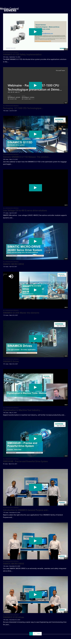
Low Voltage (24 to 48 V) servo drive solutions (25, 210)
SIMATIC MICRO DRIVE (13, 264)
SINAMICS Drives (11, 361)
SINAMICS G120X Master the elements (21, 313)
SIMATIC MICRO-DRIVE (13, 563)
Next (38, 633)
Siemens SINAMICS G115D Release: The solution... (26, 157)
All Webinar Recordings (11, 52)
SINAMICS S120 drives (13, 617)
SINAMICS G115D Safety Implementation (22, 54)
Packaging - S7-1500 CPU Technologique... (23, 108)
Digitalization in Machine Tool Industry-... (22, 410)
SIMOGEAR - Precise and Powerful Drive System (25, 461)
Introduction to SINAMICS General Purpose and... (26, 510)
